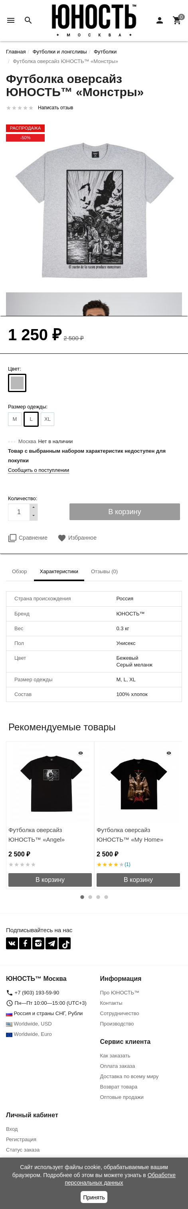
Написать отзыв (55, 107)
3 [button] (98, 897)
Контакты (111, 1003)
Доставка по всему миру (129, 1076)
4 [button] (106, 897)
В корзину (50, 879)
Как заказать (115, 1056)
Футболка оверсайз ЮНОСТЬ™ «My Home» (130, 834)
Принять (94, 1197)
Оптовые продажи (122, 1097)
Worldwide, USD (29, 1024)
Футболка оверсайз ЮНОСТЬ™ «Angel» (36, 834)
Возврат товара (119, 1087)
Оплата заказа (117, 1066)
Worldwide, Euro (29, 1034)
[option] (50, 815)
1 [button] (82, 897)
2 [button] (90, 897)
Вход (12, 1129)
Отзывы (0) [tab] (104, 571)
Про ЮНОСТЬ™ (119, 993)
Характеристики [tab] (59, 571)
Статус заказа (23, 1150)
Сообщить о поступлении (38, 470)
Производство (117, 1024)
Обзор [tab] (19, 571)
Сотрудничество (119, 1013)
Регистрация (21, 1139)
